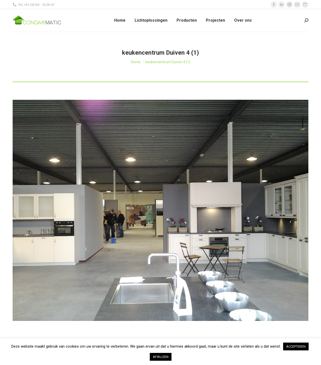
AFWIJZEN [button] (160, 357)
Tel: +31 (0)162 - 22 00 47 (33, 4)
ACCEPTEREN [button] (296, 346)
